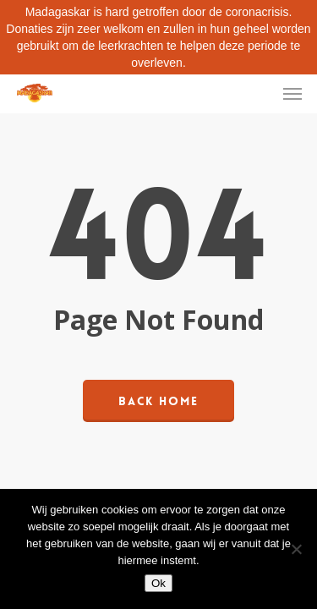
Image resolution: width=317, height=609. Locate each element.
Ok (158, 583)
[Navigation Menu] (292, 93)
